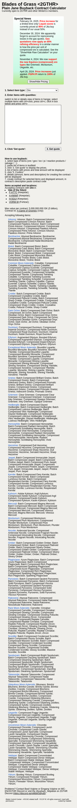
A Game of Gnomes (27, 210)
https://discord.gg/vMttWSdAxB (29, 793)
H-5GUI (13, 199)
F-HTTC (13, 192)
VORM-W (14, 202)
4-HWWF (13, 195)
